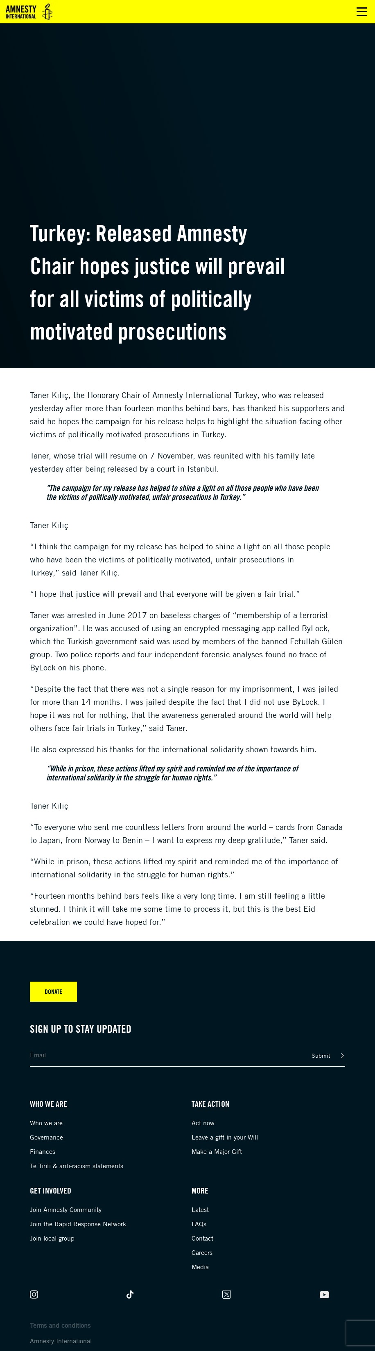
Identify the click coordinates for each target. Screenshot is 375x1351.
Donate (53, 991)
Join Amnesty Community (66, 1209)
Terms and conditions (60, 1325)
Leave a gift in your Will (225, 1137)
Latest (200, 1209)
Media (200, 1267)
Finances (42, 1151)
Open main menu (362, 11)
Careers (202, 1252)
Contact (202, 1238)
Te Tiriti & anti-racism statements (76, 1166)
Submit (321, 1055)
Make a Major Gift (217, 1151)
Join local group (52, 1238)
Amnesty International (61, 1340)
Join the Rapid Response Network (78, 1224)
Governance (46, 1137)
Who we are (46, 1123)
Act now (203, 1123)
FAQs (199, 1224)
